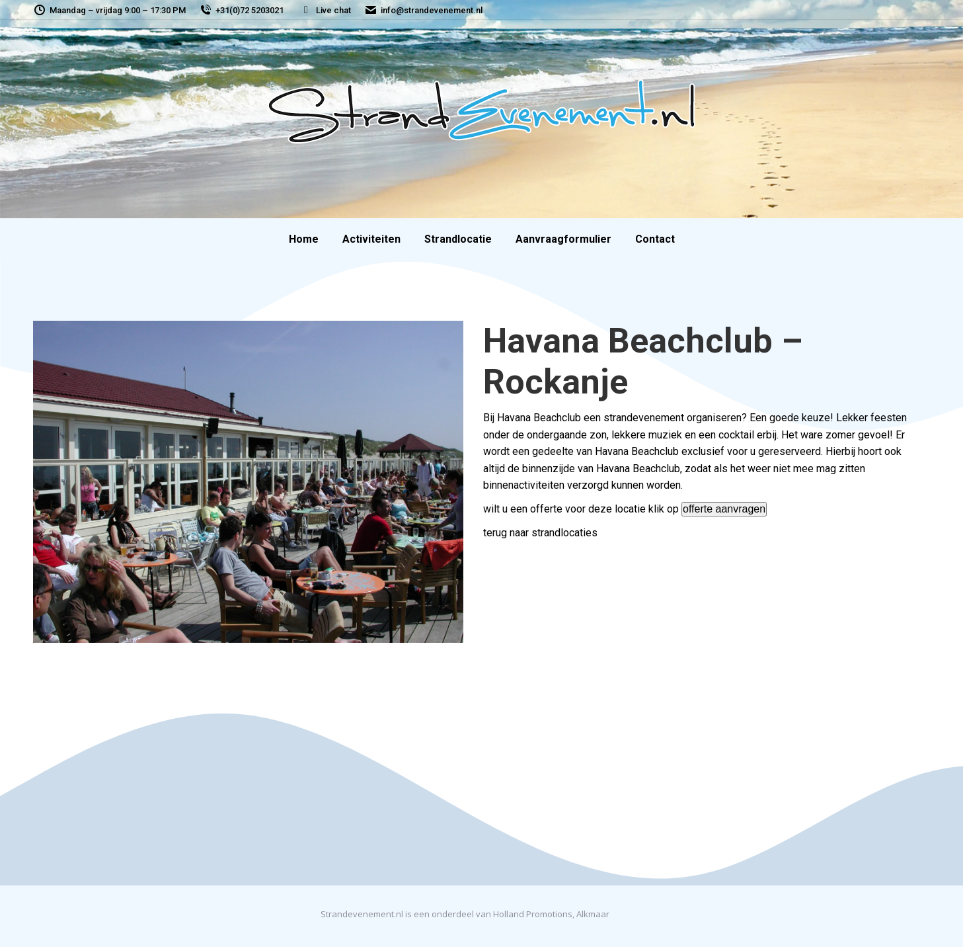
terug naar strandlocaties (540, 532)
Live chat (325, 10)
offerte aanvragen (724, 509)
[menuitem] (303, 239)
